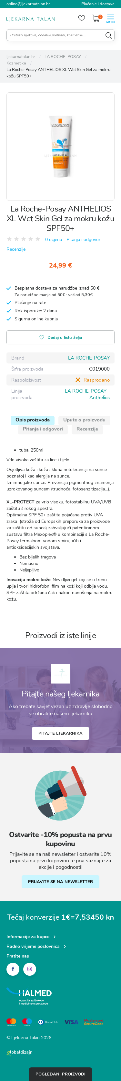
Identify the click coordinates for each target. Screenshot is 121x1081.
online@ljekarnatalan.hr (28, 4)
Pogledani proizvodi (60, 1074)
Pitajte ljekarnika (60, 733)
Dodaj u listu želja (60, 338)
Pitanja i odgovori (83, 239)
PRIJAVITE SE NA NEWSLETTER (60, 882)
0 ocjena (53, 239)
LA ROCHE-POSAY (89, 358)
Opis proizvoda (32, 420)
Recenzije (15, 249)
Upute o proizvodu (84, 420)
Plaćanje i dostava (98, 4)
